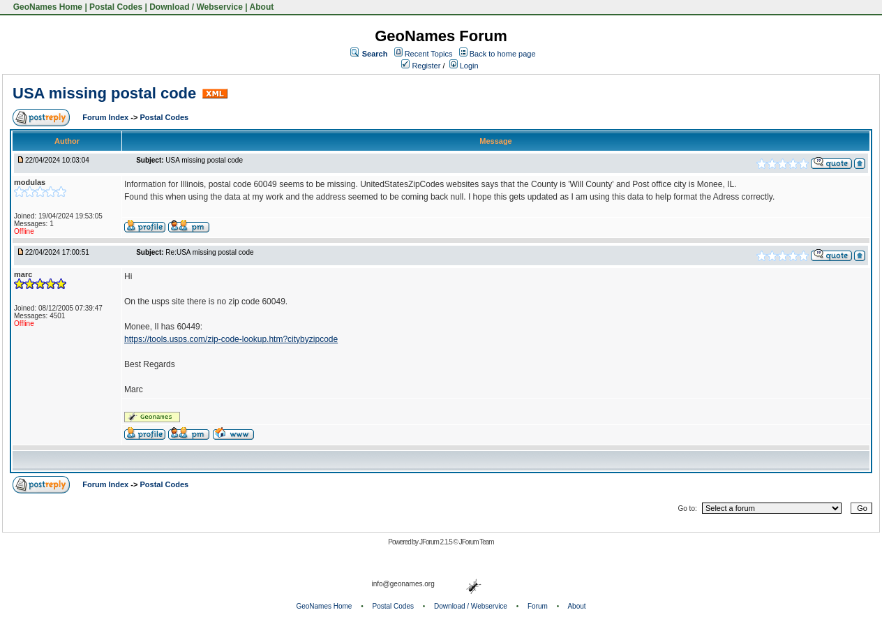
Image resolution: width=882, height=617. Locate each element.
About (262, 7)
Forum (538, 606)
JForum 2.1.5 (436, 542)
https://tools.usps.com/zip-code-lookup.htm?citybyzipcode (231, 339)
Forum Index (106, 117)
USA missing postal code (104, 93)
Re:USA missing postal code (209, 252)
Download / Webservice (196, 7)
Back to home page (503, 54)
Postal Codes (115, 7)
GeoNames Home (46, 7)
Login (464, 65)
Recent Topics (429, 54)
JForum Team (476, 542)
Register (420, 65)
